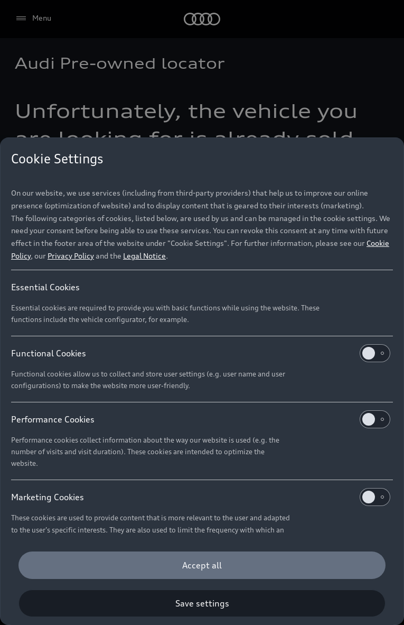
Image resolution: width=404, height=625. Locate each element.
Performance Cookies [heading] (200, 419)
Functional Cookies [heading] (200, 353)
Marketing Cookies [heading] (200, 497)
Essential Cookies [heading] (45, 287)
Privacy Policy (71, 255)
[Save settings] (202, 603)
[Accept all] (202, 565)
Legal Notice (144, 255)
